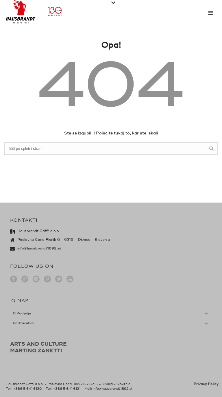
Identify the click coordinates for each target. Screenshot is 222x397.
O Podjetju (22, 313)
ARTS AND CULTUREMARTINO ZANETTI (38, 347)
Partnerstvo (23, 323)
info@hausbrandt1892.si (39, 248)
